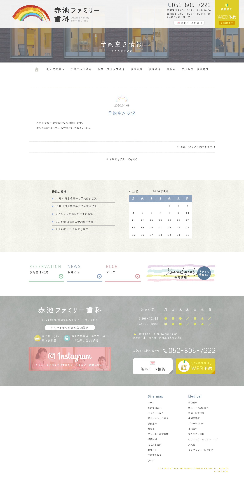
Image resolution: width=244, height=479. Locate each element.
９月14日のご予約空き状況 (72, 229)
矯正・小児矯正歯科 (198, 408)
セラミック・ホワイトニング (203, 439)
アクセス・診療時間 (195, 69)
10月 (135, 191)
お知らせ (152, 450)
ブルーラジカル (196, 423)
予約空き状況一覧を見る (123, 159)
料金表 (171, 69)
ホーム (151, 402)
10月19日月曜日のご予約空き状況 (76, 206)
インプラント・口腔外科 (201, 450)
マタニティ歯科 (196, 434)
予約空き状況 (155, 455)
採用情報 (152, 439)
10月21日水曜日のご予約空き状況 (76, 198)
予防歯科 (192, 402)
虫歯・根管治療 (196, 413)
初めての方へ (56, 69)
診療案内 (137, 69)
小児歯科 (192, 429)
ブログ (151, 460)
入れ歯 (191, 444)
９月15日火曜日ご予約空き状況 (75, 221)
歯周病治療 (194, 418)
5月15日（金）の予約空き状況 (194, 147)
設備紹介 (155, 69)
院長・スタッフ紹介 (111, 69)
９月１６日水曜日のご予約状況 (74, 214)
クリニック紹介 (81, 69)
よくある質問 (155, 444)
